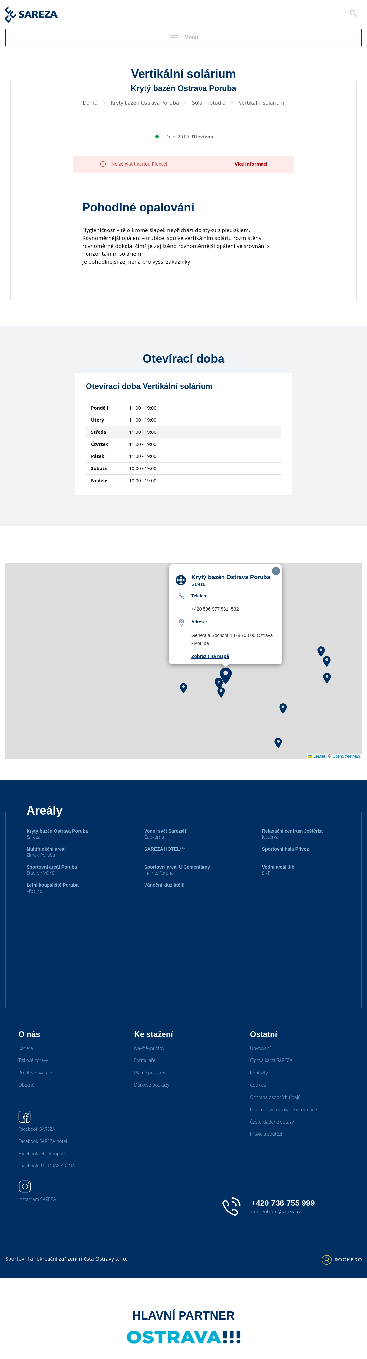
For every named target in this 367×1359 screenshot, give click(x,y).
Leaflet (316, 756)
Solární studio (208, 102)
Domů (90, 102)
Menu (183, 37)
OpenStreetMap (346, 756)
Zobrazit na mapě (210, 656)
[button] (226, 676)
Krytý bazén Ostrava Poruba (145, 102)
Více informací (251, 164)
